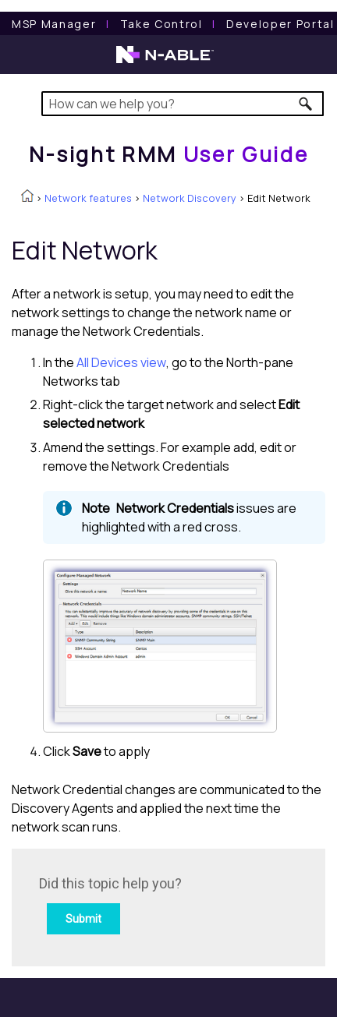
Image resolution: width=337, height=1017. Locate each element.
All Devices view (121, 362)
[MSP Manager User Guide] (54, 23)
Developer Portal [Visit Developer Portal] (280, 23)
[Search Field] (182, 103)
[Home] (169, 154)
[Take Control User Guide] (161, 23)
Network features (88, 198)
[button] (306, 103)
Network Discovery (189, 198)
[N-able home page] (165, 61)
